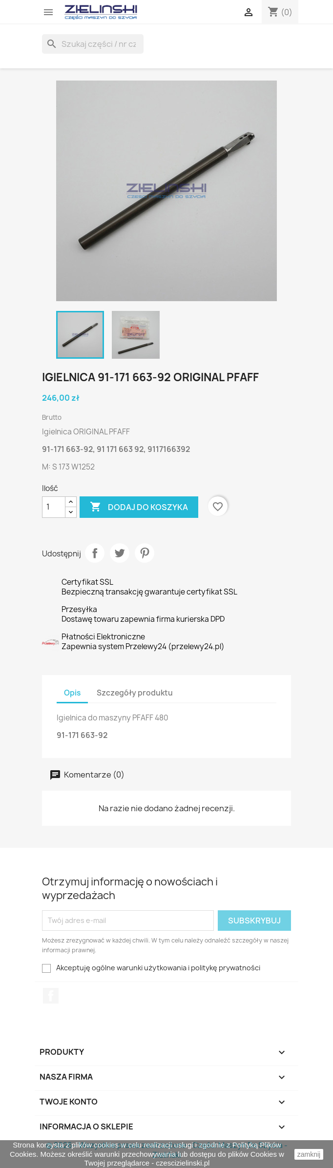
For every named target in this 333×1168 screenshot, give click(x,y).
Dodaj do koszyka (139, 507)
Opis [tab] (72, 693)
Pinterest (144, 553)
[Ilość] (53, 507)
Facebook (51, 996)
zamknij (308, 1154)
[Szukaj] (93, 44)
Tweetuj (119, 553)
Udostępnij (94, 553)
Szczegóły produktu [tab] (135, 693)
